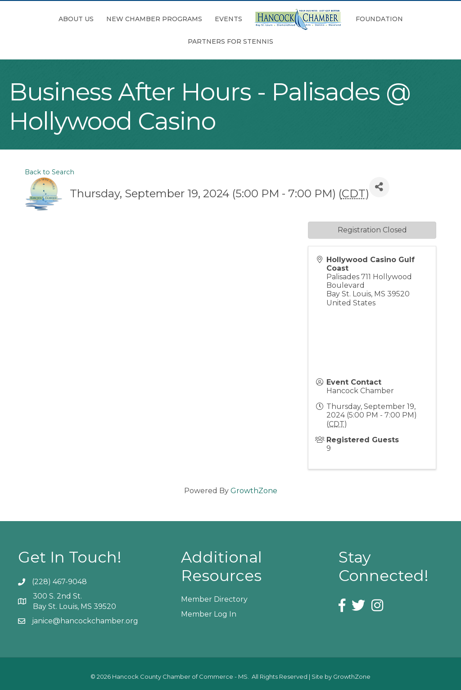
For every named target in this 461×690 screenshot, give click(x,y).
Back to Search (49, 172)
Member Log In (208, 614)
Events (228, 19)
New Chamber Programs (154, 19)
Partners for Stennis (230, 41)
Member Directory (214, 599)
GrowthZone (253, 490)
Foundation (379, 19)
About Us (76, 19)
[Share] (379, 187)
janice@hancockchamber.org (85, 621)
